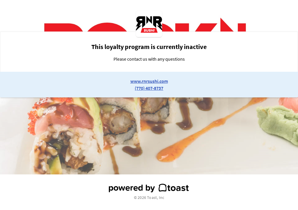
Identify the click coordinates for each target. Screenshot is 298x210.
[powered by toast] (149, 188)
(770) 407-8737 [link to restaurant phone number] (149, 88)
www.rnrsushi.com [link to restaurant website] (149, 81)
